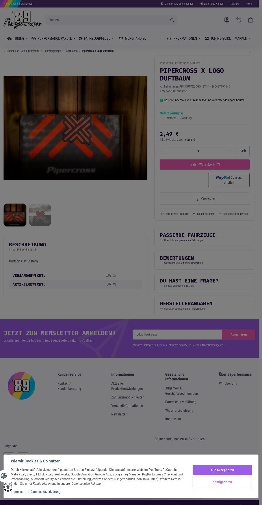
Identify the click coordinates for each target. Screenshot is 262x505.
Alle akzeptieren (222, 470)
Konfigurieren (222, 482)
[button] (8, 487)
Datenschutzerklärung (45, 492)
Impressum (18, 492)
